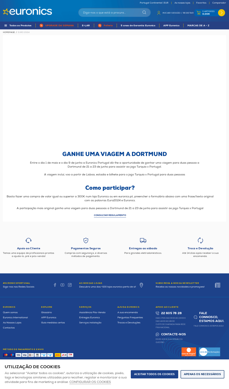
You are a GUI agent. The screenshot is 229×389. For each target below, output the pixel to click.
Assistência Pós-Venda (92, 312)
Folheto (108, 25)
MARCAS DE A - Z (198, 25)
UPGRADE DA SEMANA (59, 25)
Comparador (219, 3)
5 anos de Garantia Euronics (138, 25)
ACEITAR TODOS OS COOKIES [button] (154, 374)
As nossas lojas (182, 3)
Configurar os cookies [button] (90, 382)
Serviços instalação (90, 322)
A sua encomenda (127, 312)
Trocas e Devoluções (128, 322)
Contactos (9, 327)
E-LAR (86, 25)
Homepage (9, 32)
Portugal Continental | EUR (154, 3)
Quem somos (10, 312)
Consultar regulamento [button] (110, 215)
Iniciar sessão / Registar (178, 13)
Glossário (46, 312)
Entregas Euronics (89, 317)
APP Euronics (171, 25)
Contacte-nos (173, 334)
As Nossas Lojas (12, 322)
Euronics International (15, 317)
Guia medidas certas (53, 322)
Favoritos (201, 3)
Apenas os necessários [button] (202, 374)
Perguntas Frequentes (130, 317)
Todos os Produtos (20, 25)
